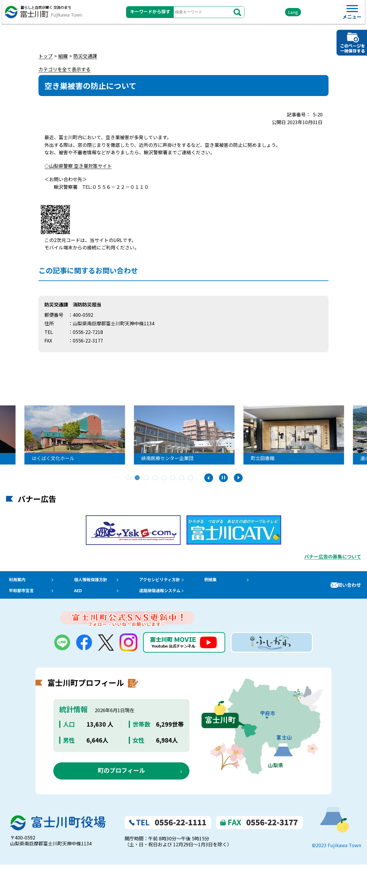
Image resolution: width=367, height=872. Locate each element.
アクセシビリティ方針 (168, 581)
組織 (63, 55)
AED (80, 595)
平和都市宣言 (20, 595)
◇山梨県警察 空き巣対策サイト (78, 165)
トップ (45, 55)
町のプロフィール (121, 777)
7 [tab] (182, 478)
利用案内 (15, 581)
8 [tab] (191, 478)
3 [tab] (146, 478)
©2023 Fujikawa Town (336, 852)
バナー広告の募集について (332, 556)
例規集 (222, 581)
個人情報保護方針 (94, 581)
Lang (278, 15)
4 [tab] (155, 478)
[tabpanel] (89, 435)
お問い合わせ (347, 588)
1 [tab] (129, 478)
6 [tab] (173, 478)
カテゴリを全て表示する (64, 69)
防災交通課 (85, 55)
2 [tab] (138, 478)
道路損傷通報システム (168, 595)
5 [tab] (164, 478)
